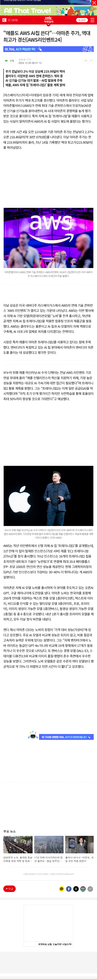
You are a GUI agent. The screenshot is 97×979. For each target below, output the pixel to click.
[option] (48, 8)
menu (92, 20)
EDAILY (4, 20)
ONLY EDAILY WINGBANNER (48, 19)
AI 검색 (82, 20)
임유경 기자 (25, 59)
